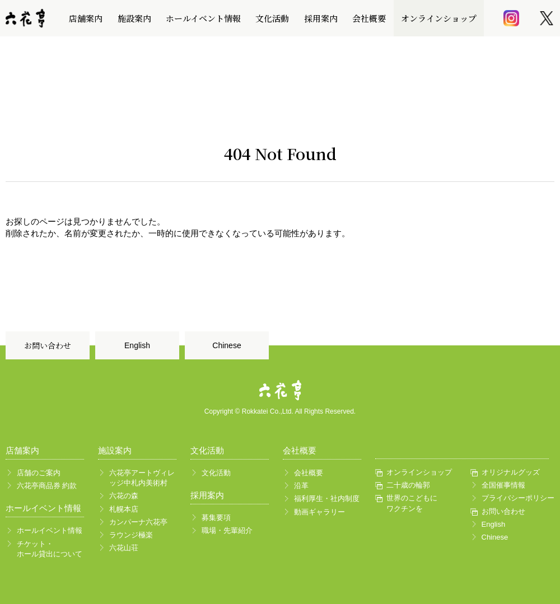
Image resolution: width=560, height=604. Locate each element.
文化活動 (272, 18)
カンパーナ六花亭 (138, 522)
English (137, 345)
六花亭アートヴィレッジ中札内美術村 (142, 478)
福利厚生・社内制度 (327, 498)
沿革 (301, 485)
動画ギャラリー (319, 512)
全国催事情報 (503, 485)
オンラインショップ (439, 18)
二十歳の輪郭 (408, 485)
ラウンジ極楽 (131, 535)
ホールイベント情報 (203, 18)
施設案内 (134, 18)
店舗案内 (85, 18)
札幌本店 (123, 509)
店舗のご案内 (38, 473)
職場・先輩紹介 (227, 530)
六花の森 (123, 495)
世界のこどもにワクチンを (411, 503)
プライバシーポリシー (515, 498)
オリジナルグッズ (511, 472)
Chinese (226, 345)
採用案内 (321, 18)
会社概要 (369, 18)
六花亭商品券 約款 (47, 485)
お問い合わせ (47, 345)
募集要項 (216, 517)
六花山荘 (123, 548)
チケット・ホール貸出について (49, 549)
